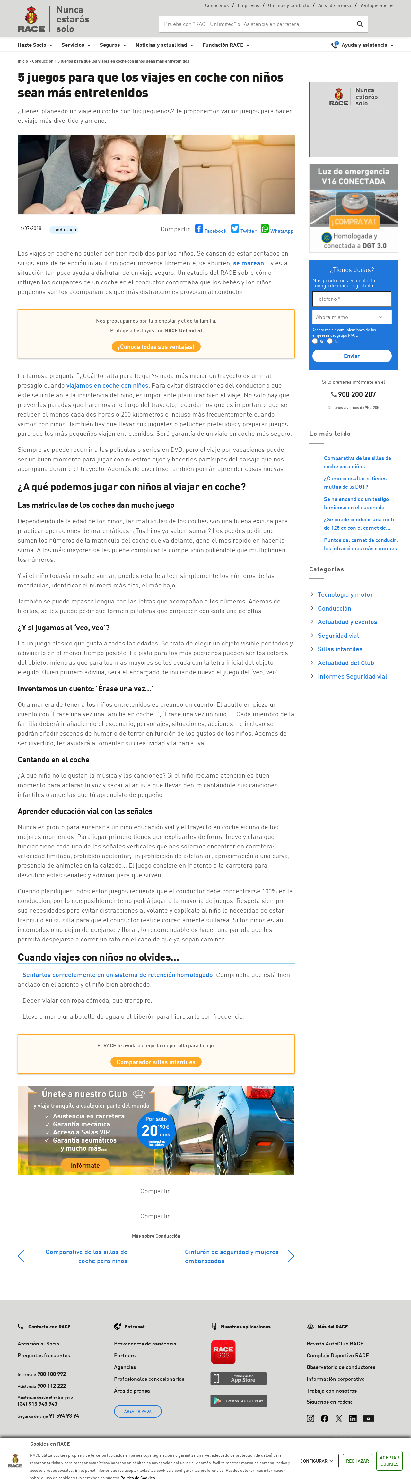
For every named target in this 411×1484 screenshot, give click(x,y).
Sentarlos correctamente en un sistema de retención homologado (117, 977)
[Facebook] (324, 1421)
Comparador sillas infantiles (156, 1066)
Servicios (73, 44)
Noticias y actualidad (161, 44)
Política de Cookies (137, 1477)
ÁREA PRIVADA (138, 1416)
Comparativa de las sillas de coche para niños (86, 1261)
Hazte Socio (32, 44)
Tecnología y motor (345, 594)
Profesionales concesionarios (149, 1384)
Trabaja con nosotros (332, 1396)
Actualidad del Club (346, 662)
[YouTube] (368, 1421)
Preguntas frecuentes (44, 1360)
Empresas (248, 6)
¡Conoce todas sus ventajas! (156, 348)
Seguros (110, 44)
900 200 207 (357, 394)
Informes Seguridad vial (352, 676)
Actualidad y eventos (347, 621)
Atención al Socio (38, 1348)
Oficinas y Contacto (288, 6)
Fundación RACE (223, 44)
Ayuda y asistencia (365, 44)
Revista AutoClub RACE (335, 1348)
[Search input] (257, 24)
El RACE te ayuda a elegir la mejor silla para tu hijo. (156, 1048)
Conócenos (217, 6)
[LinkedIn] (353, 1421)
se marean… (251, 262)
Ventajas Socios (376, 6)
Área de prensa (334, 6)
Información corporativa (336, 1384)
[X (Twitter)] (339, 1421)
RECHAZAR (357, 1460)
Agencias (125, 1372)
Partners (125, 1360)
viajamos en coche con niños (107, 388)
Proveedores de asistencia (145, 1348)
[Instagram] (310, 1421)
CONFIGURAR (317, 1461)
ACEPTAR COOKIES (389, 1461)
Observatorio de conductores (341, 1372)
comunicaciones (351, 329)
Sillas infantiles (340, 649)
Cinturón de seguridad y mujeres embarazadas (232, 1261)
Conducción (63, 230)
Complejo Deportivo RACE (338, 1360)
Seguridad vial (338, 635)
